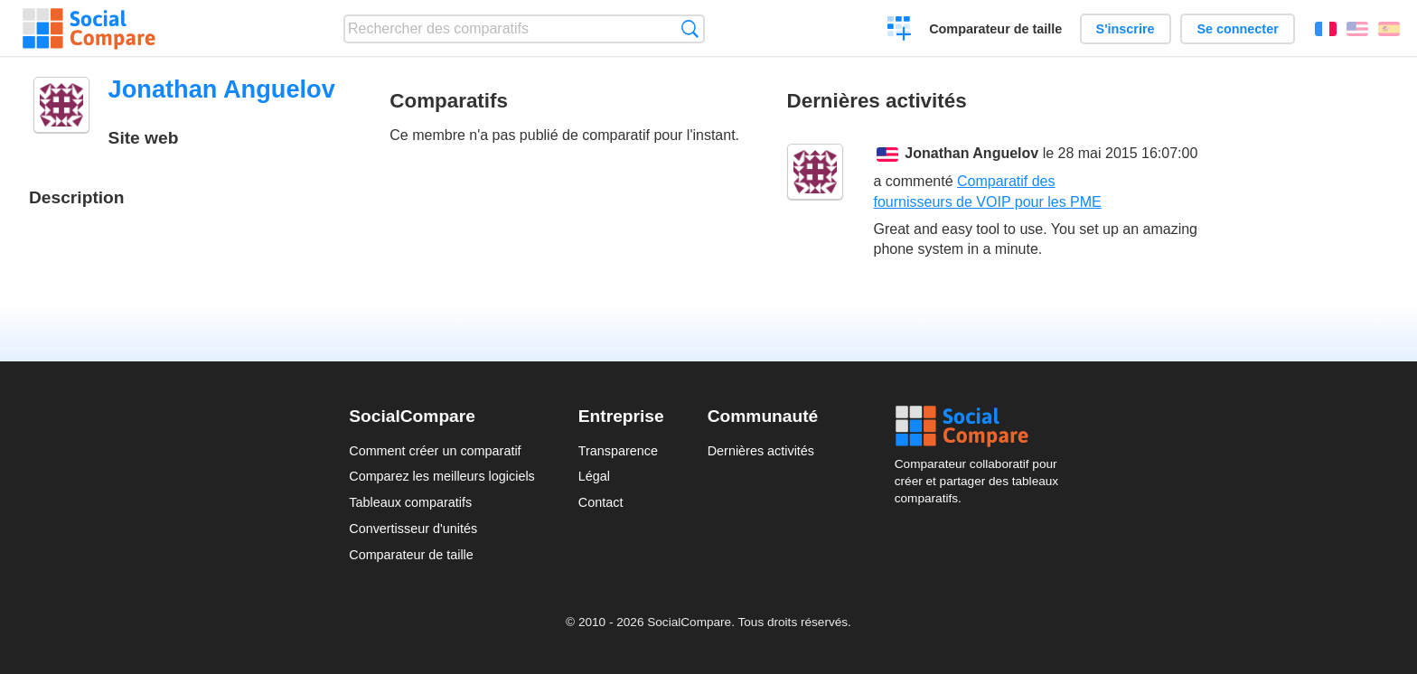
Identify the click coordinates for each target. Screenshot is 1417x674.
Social (981, 426)
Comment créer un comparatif (435, 451)
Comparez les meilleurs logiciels (442, 476)
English (1357, 29)
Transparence (618, 451)
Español (1389, 29)
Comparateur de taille (995, 29)
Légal (594, 476)
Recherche (690, 28)
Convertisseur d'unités (413, 528)
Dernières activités (761, 451)
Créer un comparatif (899, 31)
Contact (601, 502)
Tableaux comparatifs (410, 502)
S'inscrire (1125, 29)
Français (1326, 29)
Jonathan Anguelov (971, 153)
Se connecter (1237, 29)
